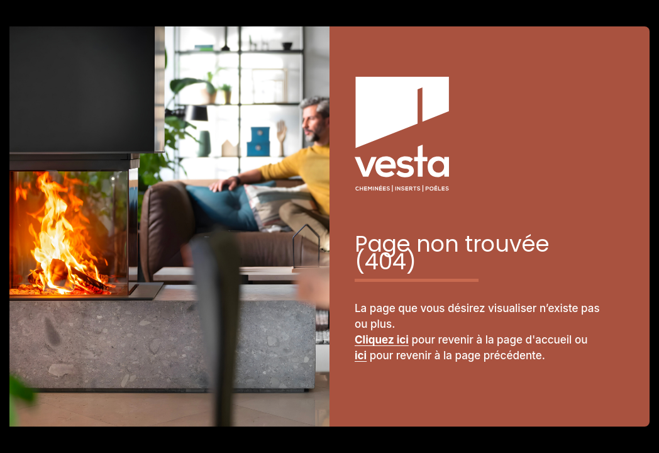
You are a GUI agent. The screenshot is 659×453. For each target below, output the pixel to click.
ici (361, 355)
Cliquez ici (382, 339)
